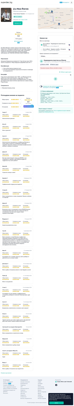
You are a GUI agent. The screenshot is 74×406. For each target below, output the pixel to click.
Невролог (23, 390)
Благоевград (41, 388)
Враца (39, 393)
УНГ (22, 387)
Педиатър (23, 385)
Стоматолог (24, 396)
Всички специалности (26, 398)
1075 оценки (18, 38)
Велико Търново (42, 391)
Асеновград (41, 387)
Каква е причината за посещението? (49, 53)
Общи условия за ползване (10, 388)
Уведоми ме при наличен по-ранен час (53, 87)
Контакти (5, 393)
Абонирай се (64, 2)
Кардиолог (23, 395)
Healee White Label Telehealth (63, 381)
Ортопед (23, 393)
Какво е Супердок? (8, 382)
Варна (39, 385)
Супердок (7, 383)
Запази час (17, 23)
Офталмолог (24, 391)
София (39, 382)
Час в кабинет (18, 16)
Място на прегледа (44, 41)
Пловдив (40, 383)
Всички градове (42, 398)
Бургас (39, 390)
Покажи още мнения (6, 373)
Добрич (40, 395)
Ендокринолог (24, 383)
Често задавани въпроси (60, 110)
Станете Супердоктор (8, 385)
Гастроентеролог (25, 388)
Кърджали (40, 396)
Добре (56, 403)
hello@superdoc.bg (49, 112)
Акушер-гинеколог (25, 382)
